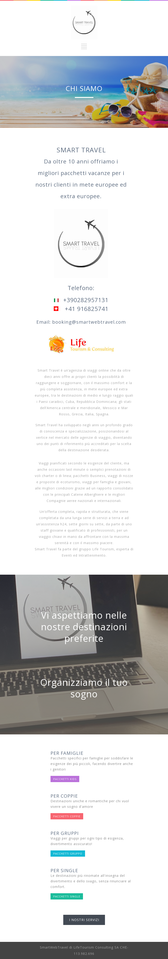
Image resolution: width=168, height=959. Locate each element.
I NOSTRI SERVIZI (84, 920)
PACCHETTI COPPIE (66, 816)
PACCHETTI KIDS (64, 779)
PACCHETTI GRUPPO (67, 853)
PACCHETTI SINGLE (66, 896)
